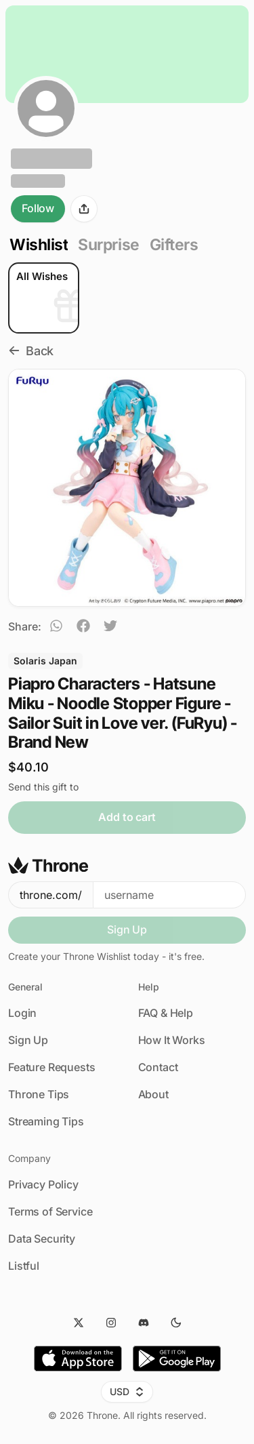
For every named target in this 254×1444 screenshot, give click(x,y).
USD (127, 1391)
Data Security (41, 1238)
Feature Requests (51, 1067)
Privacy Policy (43, 1184)
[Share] (84, 208)
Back (31, 351)
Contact (158, 1067)
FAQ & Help (165, 1013)
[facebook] (83, 628)
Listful (23, 1265)
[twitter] (110, 628)
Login (22, 1013)
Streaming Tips (46, 1121)
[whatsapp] (56, 628)
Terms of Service (50, 1211)
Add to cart (126, 817)
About (153, 1094)
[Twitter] (78, 1322)
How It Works (171, 1040)
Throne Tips (38, 1094)
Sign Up (127, 929)
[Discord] (143, 1322)
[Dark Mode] (176, 1322)
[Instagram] (111, 1322)
